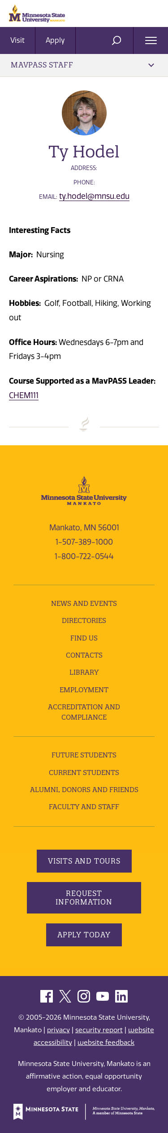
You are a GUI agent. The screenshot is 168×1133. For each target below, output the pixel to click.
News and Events (84, 603)
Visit (17, 40)
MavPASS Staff (82, 64)
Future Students (84, 755)
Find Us (84, 638)
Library (84, 672)
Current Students (84, 772)
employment (84, 689)
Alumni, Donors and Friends (84, 789)
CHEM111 (24, 395)
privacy (58, 1030)
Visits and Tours (84, 860)
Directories (84, 620)
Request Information (84, 897)
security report (99, 1030)
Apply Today (84, 934)
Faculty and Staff (84, 806)
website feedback (106, 1043)
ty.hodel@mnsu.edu (94, 196)
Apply (55, 40)
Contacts (84, 655)
